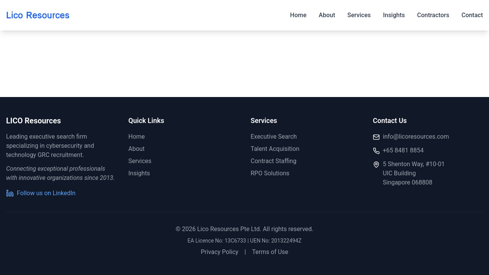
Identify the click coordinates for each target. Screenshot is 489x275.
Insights (394, 15)
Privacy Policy (219, 252)
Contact (472, 15)
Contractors (433, 15)
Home (298, 15)
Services (359, 15)
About (327, 15)
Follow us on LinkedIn (41, 193)
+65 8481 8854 (403, 150)
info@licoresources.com (416, 136)
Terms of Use (270, 252)
